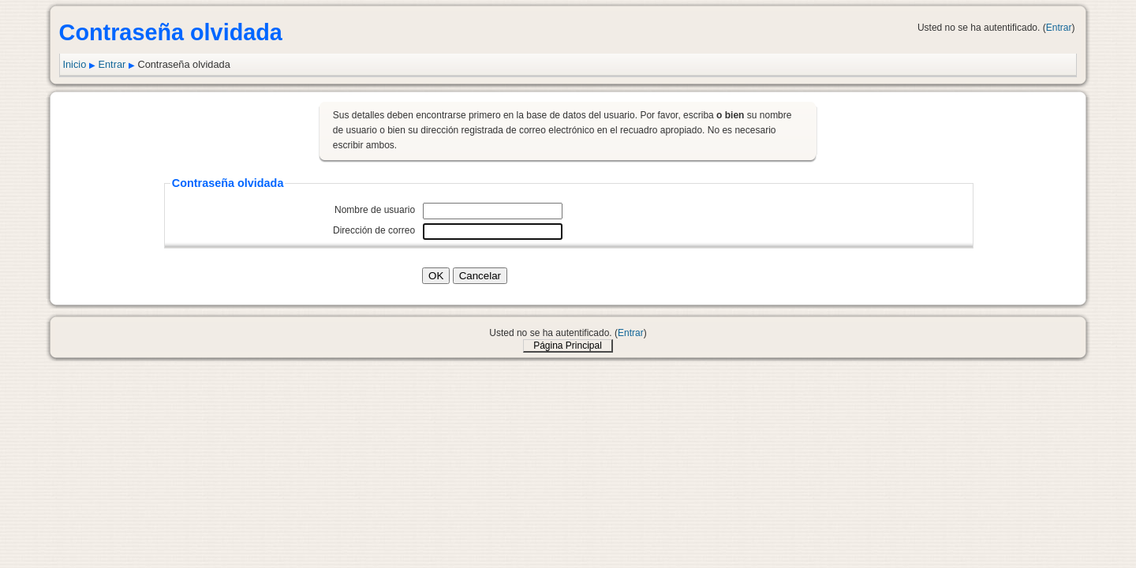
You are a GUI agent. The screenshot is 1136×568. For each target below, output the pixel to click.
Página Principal (567, 345)
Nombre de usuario (374, 209)
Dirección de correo (374, 230)
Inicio (74, 64)
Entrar (1059, 27)
